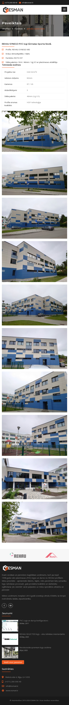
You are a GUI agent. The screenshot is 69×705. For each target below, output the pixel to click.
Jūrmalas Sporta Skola (36, 29)
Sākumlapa (6, 29)
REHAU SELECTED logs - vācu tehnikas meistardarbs (42, 634)
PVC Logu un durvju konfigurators (33, 620)
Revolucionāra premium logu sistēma (35, 647)
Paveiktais (19, 29)
